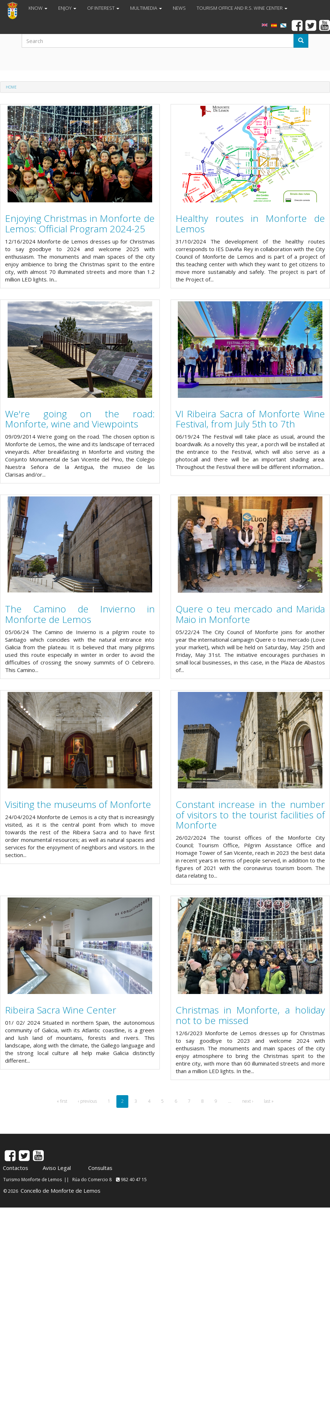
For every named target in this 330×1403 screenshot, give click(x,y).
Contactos (15, 1167)
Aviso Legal (57, 1167)
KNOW (38, 8)
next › (247, 1101)
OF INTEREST (103, 8)
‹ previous (87, 1101)
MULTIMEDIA (146, 8)
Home (11, 87)
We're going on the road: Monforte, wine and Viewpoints (80, 419)
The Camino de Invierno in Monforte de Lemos (80, 614)
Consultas (100, 1167)
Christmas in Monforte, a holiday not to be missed (250, 1015)
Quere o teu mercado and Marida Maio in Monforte (250, 614)
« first (62, 1101)
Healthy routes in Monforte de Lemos (250, 223)
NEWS (179, 8)
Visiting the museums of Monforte (78, 804)
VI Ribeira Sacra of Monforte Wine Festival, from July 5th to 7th (250, 419)
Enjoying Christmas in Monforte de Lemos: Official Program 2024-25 (80, 223)
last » (269, 1101)
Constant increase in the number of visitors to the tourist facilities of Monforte (250, 814)
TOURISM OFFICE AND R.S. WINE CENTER (242, 8)
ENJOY (67, 8)
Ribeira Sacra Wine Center (60, 1009)
